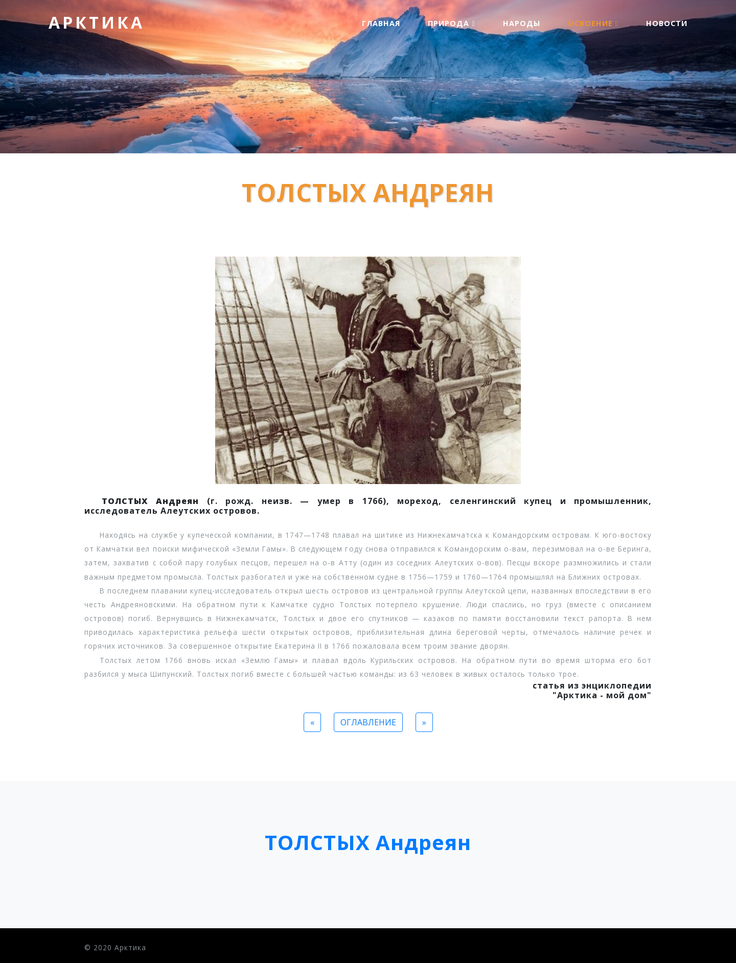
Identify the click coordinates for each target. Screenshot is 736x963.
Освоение (593, 23)
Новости (666, 23)
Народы (521, 23)
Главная (381, 23)
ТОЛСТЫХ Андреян (368, 842)
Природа (451, 23)
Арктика (97, 22)
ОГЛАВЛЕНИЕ (368, 722)
